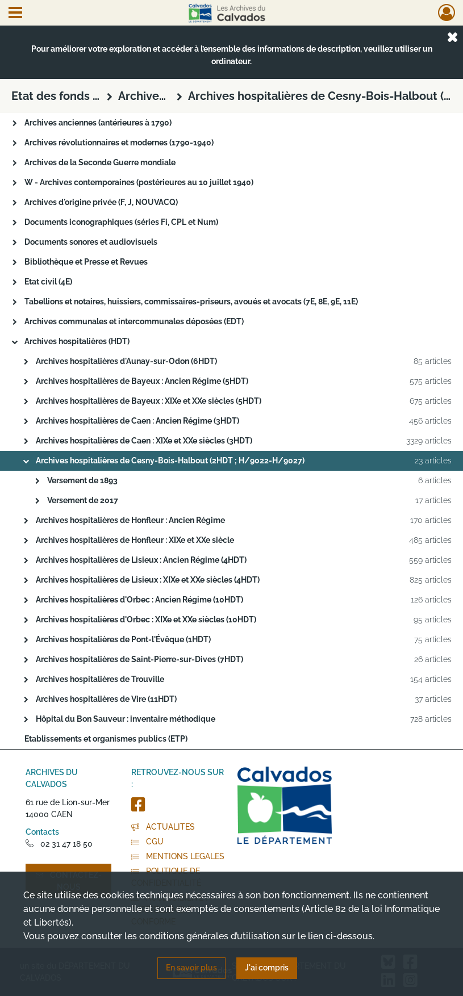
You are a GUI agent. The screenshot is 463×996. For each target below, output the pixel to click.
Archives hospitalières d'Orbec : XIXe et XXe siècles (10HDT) (146, 619)
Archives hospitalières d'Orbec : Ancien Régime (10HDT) (139, 599)
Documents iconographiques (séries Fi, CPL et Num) (121, 222)
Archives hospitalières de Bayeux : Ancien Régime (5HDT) (142, 381)
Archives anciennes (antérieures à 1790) (98, 122)
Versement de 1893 (82, 480)
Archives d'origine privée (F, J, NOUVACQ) (101, 202)
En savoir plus (191, 967)
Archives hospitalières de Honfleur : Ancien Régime (130, 520)
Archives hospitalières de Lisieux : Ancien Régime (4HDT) (141, 559)
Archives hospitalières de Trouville (100, 679)
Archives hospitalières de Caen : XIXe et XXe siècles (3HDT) (144, 440)
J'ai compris (267, 967)
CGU (147, 841)
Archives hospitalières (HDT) (77, 341)
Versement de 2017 (82, 500)
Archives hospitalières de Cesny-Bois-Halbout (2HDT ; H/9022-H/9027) (170, 460)
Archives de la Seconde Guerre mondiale (100, 162)
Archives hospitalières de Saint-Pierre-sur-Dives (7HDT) (139, 659)
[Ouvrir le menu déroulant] (15, 13)
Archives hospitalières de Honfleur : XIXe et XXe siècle (135, 540)
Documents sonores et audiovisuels (90, 241)
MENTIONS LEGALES (177, 856)
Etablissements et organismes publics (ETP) (105, 738)
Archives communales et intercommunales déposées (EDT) (134, 321)
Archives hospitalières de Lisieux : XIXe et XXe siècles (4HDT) (148, 579)
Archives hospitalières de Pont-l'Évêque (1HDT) (123, 639)
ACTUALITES (163, 826)
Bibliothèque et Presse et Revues (86, 261)
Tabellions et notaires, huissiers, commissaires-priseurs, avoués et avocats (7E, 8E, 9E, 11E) (191, 301)
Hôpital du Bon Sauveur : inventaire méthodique (125, 718)
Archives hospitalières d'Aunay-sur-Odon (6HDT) (126, 361)
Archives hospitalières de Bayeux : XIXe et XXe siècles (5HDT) (148, 400)
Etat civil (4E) (48, 281)
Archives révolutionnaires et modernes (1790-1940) (119, 142)
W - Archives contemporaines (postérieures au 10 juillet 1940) (138, 182)
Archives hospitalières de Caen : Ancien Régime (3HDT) (137, 420)
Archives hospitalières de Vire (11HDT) (106, 699)
